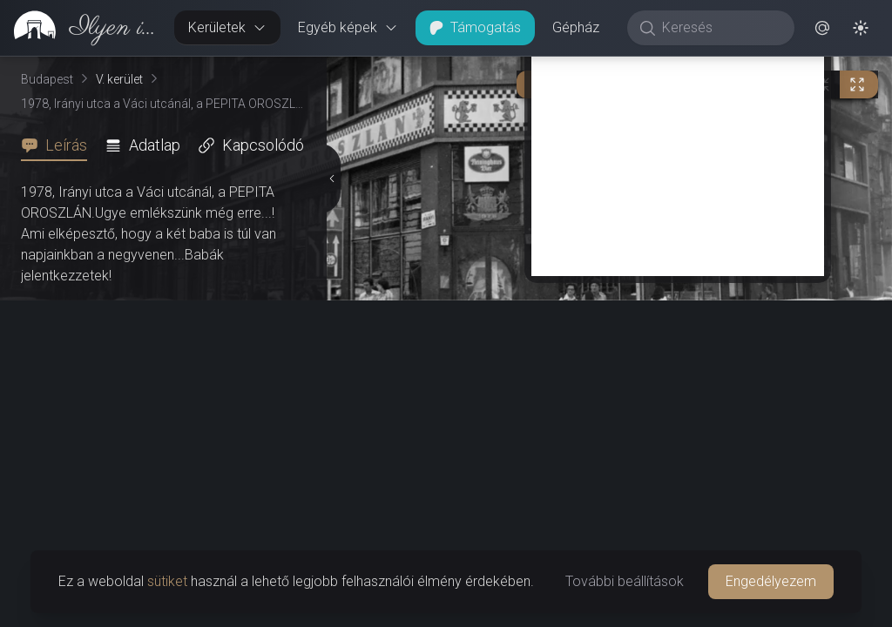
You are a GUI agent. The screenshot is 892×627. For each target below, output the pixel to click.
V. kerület (119, 79)
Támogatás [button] (475, 27)
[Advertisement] (677, 154)
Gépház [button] (575, 27)
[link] (80, 28)
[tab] (59, 145)
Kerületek (227, 27)
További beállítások (624, 581)
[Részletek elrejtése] (332, 178)
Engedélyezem (771, 581)
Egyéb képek (348, 27)
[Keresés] (720, 27)
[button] (822, 27)
